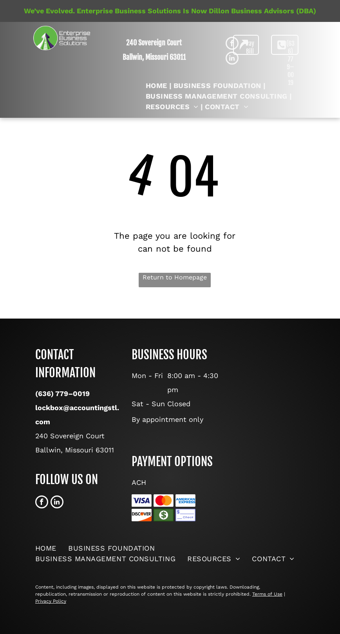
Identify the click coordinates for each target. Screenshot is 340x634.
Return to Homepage (175, 277)
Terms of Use (267, 594)
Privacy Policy (50, 601)
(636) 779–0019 (62, 393)
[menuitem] (158, 85)
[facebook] (41, 502)
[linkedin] (57, 502)
